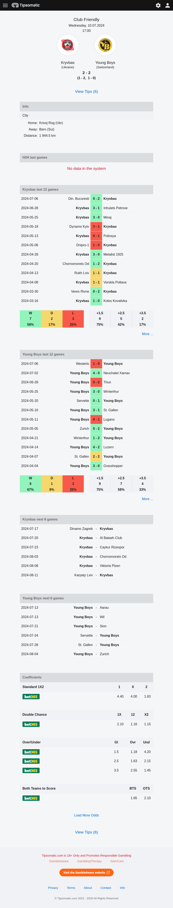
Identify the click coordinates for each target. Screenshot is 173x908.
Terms (71, 887)
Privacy (53, 887)
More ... (147, 334)
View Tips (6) (86, 91)
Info (122, 887)
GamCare (117, 861)
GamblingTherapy (89, 861)
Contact (106, 887)
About (88, 887)
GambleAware (59, 861)
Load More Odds (86, 815)
